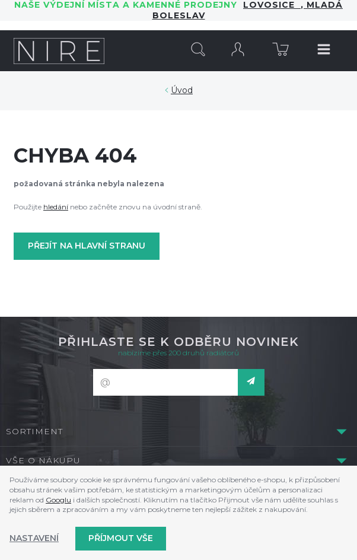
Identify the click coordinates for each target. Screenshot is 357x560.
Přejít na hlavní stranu (86, 245)
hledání (55, 206)
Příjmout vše (120, 538)
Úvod (182, 90)
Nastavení (34, 538)
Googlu (58, 499)
